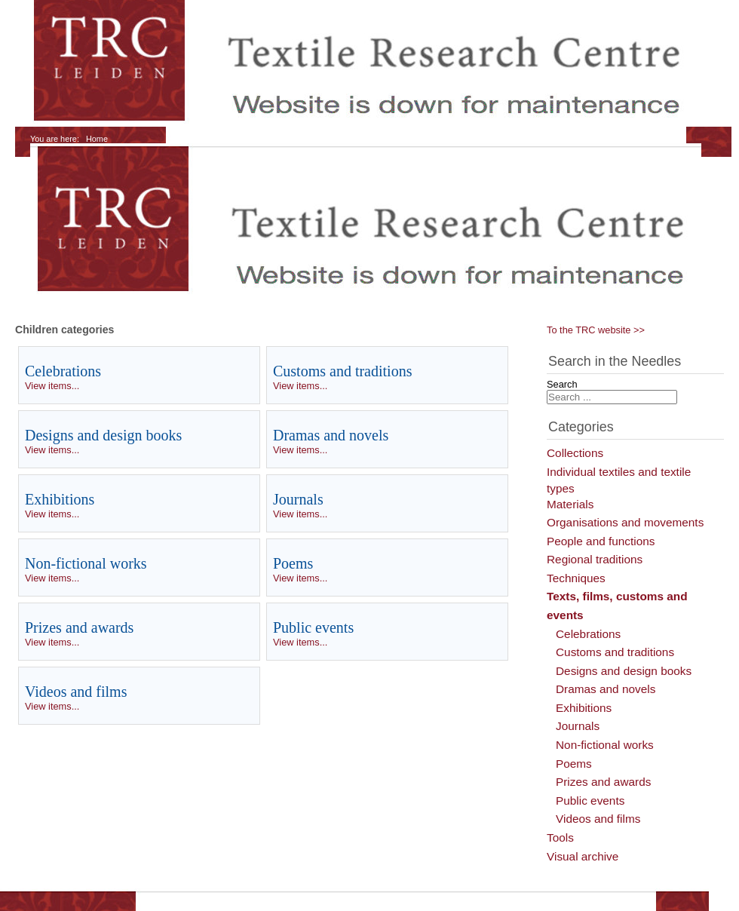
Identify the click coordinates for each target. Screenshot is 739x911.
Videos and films (76, 691)
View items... (52, 385)
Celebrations (63, 371)
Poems (293, 563)
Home (97, 138)
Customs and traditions (342, 371)
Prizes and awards (79, 627)
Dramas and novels (330, 435)
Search (562, 384)
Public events (313, 627)
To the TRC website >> (596, 330)
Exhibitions (59, 499)
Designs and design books (103, 435)
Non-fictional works (86, 563)
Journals (298, 499)
